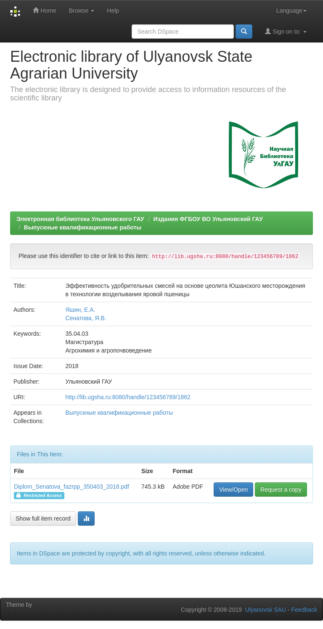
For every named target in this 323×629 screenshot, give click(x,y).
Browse (82, 10)
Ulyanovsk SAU (265, 609)
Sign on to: (286, 31)
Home (44, 10)
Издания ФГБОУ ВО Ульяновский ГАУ (207, 219)
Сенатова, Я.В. (85, 318)
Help (113, 10)
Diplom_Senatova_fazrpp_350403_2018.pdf (71, 486)
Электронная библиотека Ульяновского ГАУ (80, 219)
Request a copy (280, 489)
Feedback (304, 609)
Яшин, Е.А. (80, 309)
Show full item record (43, 518)
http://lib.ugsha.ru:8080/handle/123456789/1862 (127, 397)
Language (291, 10)
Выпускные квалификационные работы (83, 227)
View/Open (233, 489)
